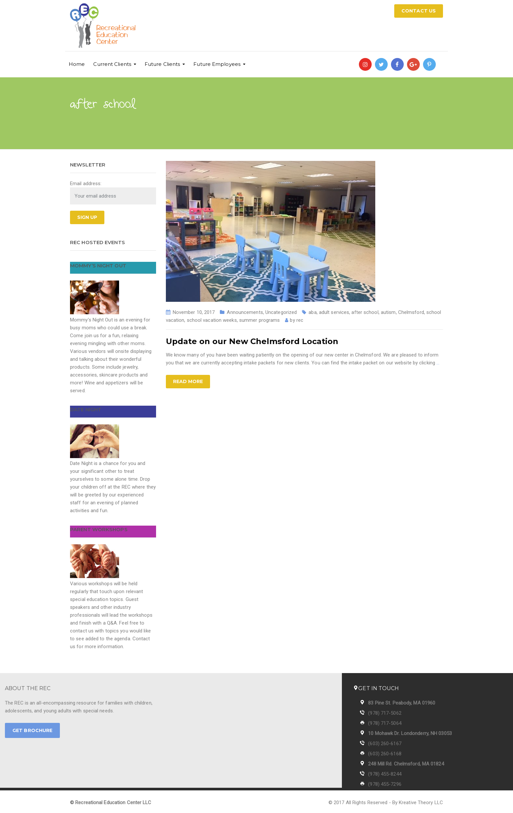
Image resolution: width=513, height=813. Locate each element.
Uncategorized (281, 312)
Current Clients (112, 64)
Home (77, 64)
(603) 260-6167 (384, 743)
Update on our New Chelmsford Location (252, 341)
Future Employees (216, 64)
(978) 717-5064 (384, 723)
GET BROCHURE (32, 730)
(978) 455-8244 (384, 774)
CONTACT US (418, 11)
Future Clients (162, 64)
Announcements (245, 312)
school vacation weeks (212, 320)
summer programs (259, 320)
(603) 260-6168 (384, 754)
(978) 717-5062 (384, 713)
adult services (334, 312)
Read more (188, 381)
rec (299, 320)
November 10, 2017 (194, 312)
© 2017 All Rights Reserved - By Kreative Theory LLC (385, 802)
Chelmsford (411, 312)
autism (388, 312)
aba (312, 312)
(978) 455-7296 (384, 784)
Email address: (85, 183)
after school (364, 312)
